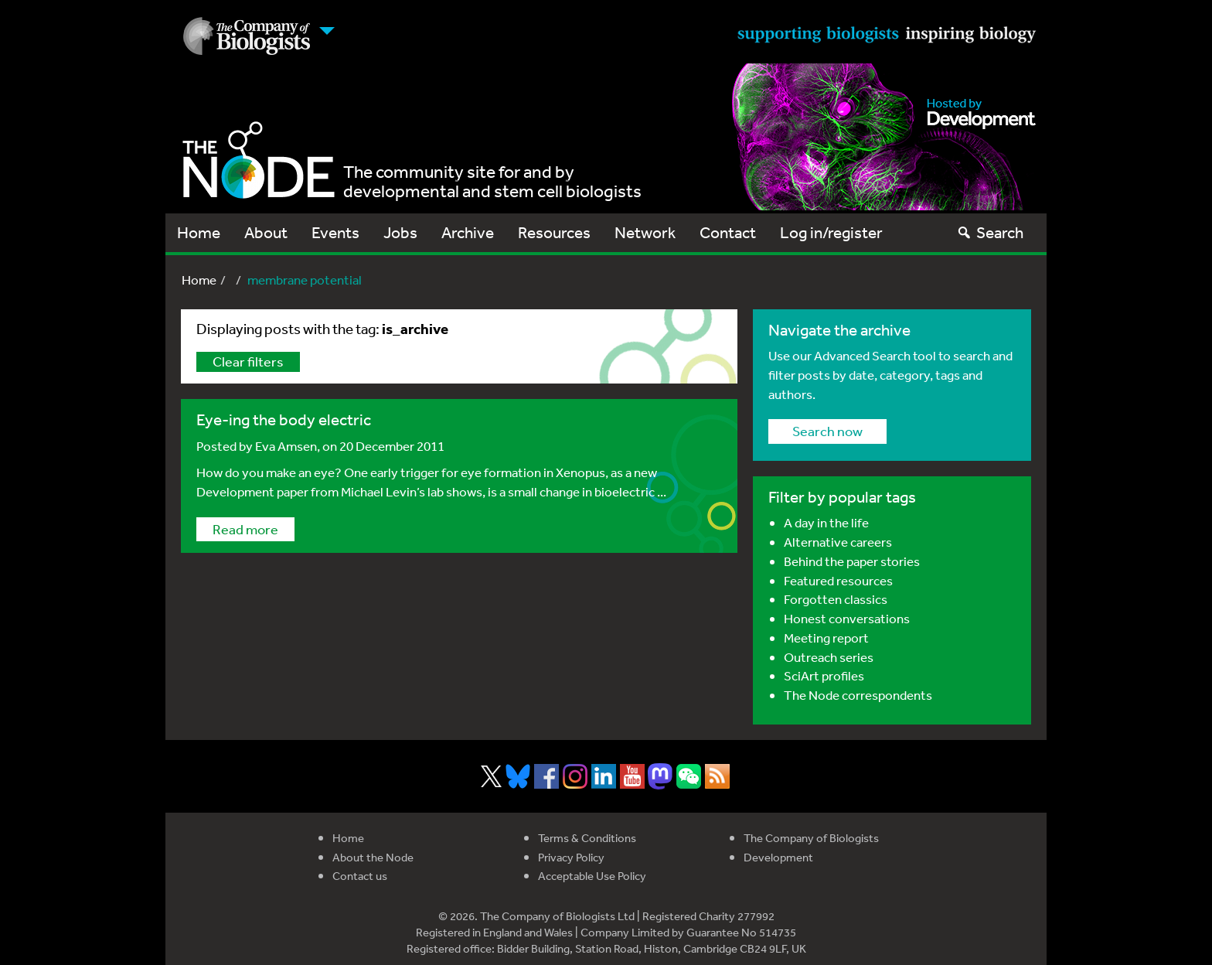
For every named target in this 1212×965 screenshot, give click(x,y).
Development (778, 857)
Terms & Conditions (587, 837)
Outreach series (828, 657)
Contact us (359, 875)
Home (198, 232)
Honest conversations (847, 618)
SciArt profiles (824, 675)
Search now (827, 430)
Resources (554, 232)
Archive (467, 232)
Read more (245, 528)
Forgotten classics (835, 599)
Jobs (400, 232)
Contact (728, 232)
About (266, 232)
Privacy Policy (571, 857)
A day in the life (826, 522)
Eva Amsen (286, 446)
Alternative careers (838, 542)
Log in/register (831, 232)
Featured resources (838, 580)
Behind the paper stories (852, 561)
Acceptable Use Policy (592, 875)
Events (335, 232)
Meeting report (826, 637)
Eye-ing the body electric (283, 419)
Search (989, 232)
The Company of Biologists (811, 837)
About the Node (373, 857)
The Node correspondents (858, 695)
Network (645, 232)
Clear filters (248, 361)
